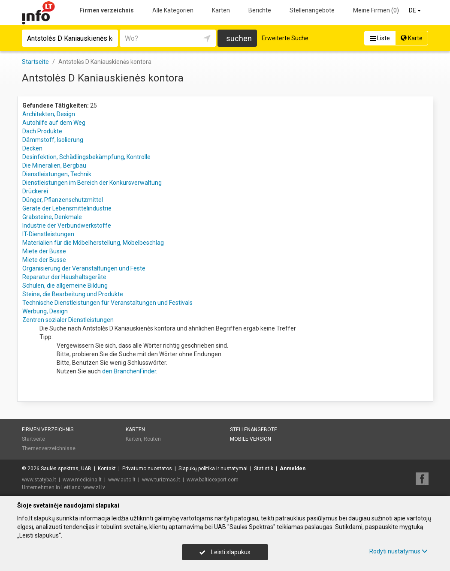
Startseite (33, 439)
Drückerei (35, 191)
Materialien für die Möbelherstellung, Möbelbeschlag (93, 242)
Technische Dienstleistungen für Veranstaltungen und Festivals (107, 302)
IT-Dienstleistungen (48, 234)
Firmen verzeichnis (106, 10)
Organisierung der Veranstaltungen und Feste (83, 268)
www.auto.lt (122, 480)
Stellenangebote (312, 10)
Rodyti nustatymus (398, 551)
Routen (152, 439)
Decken (32, 148)
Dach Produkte (42, 131)
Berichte (259, 10)
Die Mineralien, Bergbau (54, 165)
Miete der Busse (44, 251)
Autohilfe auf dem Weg (53, 122)
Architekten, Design (48, 114)
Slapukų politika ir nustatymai (213, 469)
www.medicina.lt (82, 480)
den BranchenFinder (129, 371)
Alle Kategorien (172, 10)
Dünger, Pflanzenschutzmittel (62, 199)
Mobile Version (250, 439)
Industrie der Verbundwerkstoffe (66, 225)
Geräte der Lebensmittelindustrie (67, 208)
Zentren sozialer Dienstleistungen (68, 319)
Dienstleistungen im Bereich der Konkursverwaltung (92, 182)
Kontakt (107, 469)
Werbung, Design (45, 311)
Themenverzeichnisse (49, 448)
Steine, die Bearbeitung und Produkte (72, 294)
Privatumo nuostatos (147, 469)
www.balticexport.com (213, 480)
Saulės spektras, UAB (66, 469)
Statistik (263, 469)
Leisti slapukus (224, 552)
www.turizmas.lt (161, 480)
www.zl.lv (94, 487)
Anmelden (292, 469)
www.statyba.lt (39, 480)
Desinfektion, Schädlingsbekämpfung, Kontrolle (86, 156)
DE (415, 10)
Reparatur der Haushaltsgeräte (64, 276)
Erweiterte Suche (285, 38)
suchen (239, 38)
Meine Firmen (376, 10)
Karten (221, 10)
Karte (412, 38)
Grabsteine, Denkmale (52, 216)
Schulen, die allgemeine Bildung (65, 285)
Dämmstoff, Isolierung (52, 139)
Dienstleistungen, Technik (56, 174)
